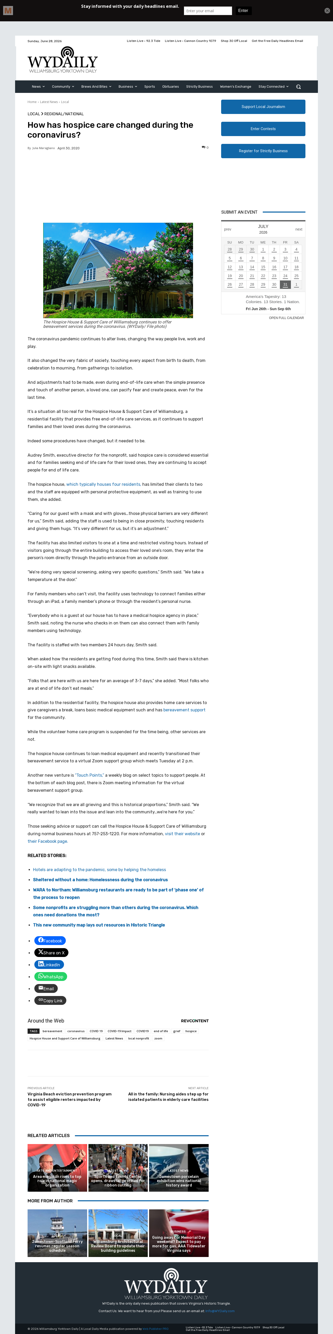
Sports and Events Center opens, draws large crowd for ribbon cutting (118, 1181)
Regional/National (64, 114)
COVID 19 (96, 1031)
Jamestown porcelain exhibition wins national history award (179, 1181)
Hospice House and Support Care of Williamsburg (65, 1038)
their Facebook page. (48, 841)
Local (65, 102)
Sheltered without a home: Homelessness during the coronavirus (100, 879)
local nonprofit (138, 1038)
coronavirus (76, 1031)
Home (32, 102)
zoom (158, 1038)
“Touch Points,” (89, 775)
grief (176, 1031)
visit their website (182, 833)
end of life (161, 1031)
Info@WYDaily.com (220, 1311)
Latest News (49, 102)
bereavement (52, 1031)
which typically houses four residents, (103, 484)
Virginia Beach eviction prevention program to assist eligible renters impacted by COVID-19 (70, 1099)
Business (178, 1231)
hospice (191, 1031)
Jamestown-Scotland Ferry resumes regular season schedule (57, 1246)
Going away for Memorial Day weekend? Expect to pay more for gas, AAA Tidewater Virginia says (179, 1244)
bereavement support (184, 709)
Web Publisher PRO (156, 1329)
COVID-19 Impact (119, 1031)
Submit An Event (239, 212)
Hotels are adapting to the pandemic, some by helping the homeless (99, 869)
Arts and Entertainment (56, 1170)
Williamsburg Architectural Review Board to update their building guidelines (118, 1246)
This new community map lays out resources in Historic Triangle (99, 925)
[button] (298, 86)
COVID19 (143, 1031)
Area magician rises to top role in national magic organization (57, 1181)
